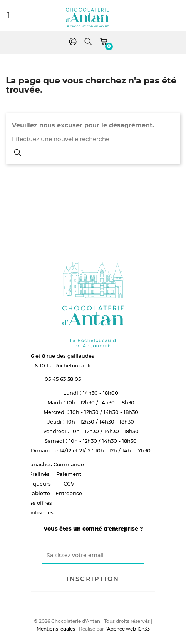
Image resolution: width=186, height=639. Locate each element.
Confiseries (39, 512)
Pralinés (39, 474)
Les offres (39, 503)
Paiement (68, 474)
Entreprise (68, 493)
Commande (69, 464)
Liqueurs (39, 484)
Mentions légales (56, 629)
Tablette (39, 493)
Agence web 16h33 (128, 629)
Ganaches (39, 464)
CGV (69, 484)
